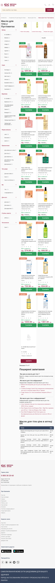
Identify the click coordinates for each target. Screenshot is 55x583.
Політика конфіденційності (7, 508)
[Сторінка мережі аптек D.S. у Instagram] (6, 563)
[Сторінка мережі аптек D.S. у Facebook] (2, 563)
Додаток (3, 532)
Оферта (3, 512)
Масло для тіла (32, 17)
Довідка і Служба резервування (9, 530)
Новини (3, 499)
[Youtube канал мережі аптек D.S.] (10, 563)
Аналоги (28, 361)
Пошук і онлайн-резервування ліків (9, 524)
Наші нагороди (4, 497)
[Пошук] (49, 10)
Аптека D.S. (4, 17)
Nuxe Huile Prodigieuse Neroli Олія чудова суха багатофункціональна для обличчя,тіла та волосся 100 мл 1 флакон (36, 414)
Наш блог (3, 522)
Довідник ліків (4, 540)
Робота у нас (4, 503)
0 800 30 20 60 (7, 476)
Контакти (3, 506)
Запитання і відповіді (6, 534)
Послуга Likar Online (6, 538)
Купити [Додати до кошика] (28, 74)
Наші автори (4, 505)
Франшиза (3, 501)
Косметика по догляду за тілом (17, 17)
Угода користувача (5, 510)
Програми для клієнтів (6, 528)
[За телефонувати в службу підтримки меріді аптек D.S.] (45, 5)
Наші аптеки (4, 526)
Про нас (3, 495)
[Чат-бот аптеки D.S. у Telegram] (14, 563)
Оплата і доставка (5, 536)
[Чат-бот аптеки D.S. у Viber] (18, 563)
